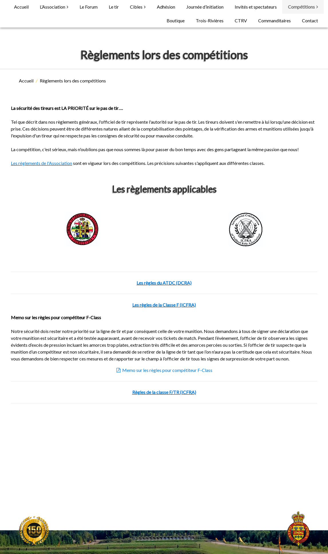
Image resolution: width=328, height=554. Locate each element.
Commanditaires (274, 20)
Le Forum (89, 6)
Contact (310, 20)
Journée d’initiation (205, 6)
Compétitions (301, 6)
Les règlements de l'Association (41, 163)
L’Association (52, 6)
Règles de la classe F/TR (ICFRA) (164, 392)
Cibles (136, 6)
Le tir (114, 6)
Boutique (176, 20)
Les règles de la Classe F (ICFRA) (164, 304)
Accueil (21, 6)
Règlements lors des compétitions (73, 80)
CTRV (241, 20)
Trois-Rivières (210, 20)
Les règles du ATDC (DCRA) (164, 282)
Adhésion (166, 6)
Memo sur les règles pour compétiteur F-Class (164, 370)
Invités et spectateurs (256, 6)
